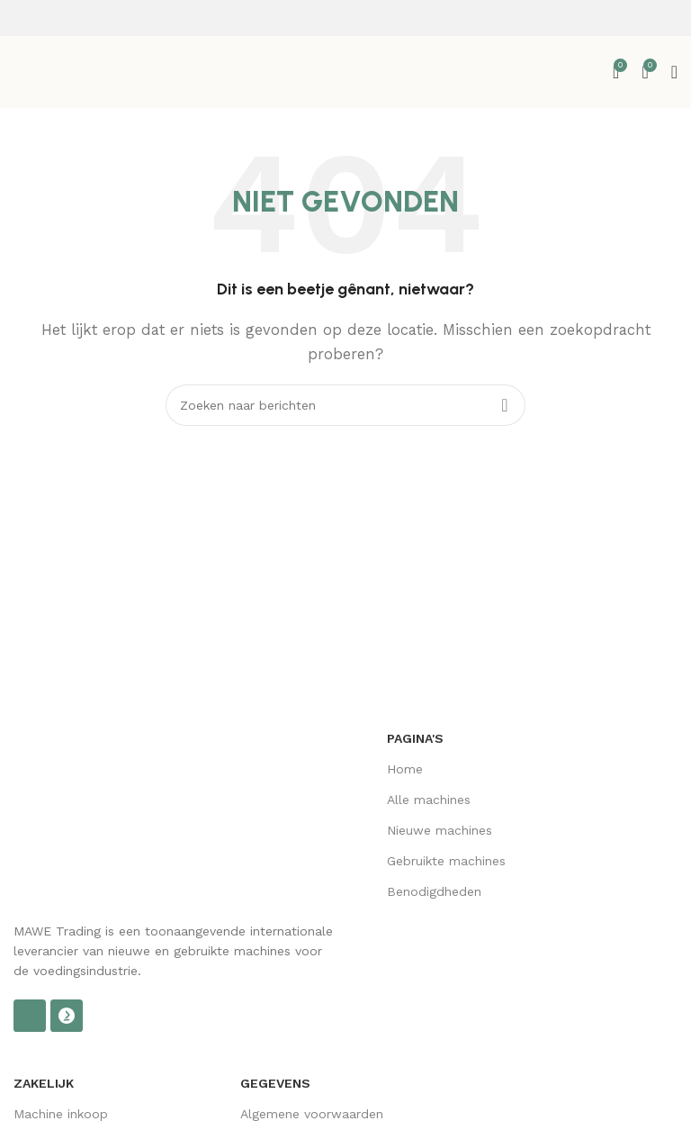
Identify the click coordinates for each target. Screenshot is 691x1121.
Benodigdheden (434, 891)
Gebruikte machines (446, 861)
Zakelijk (43, 1083)
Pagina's (415, 738)
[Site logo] (94, 71)
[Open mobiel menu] (674, 72)
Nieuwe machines (439, 830)
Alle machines (429, 799)
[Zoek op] (345, 405)
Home (405, 769)
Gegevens (275, 1083)
